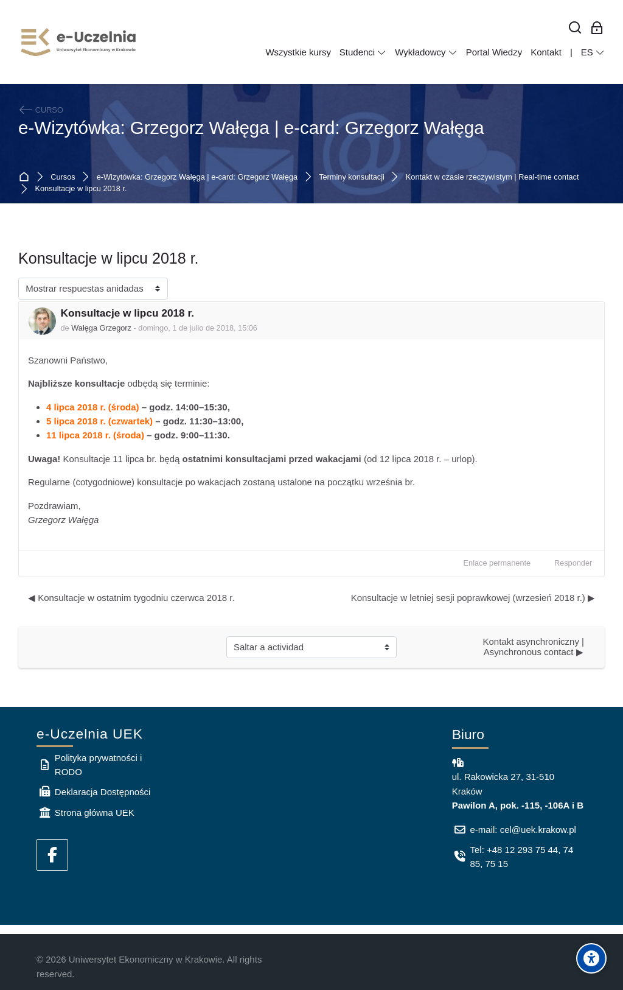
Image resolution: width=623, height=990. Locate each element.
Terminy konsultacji (352, 177)
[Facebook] (52, 855)
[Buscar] (575, 28)
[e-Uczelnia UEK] (79, 42)
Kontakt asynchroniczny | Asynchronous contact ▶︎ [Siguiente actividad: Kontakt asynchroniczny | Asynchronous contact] (534, 646)
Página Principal (26, 177)
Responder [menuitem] (573, 562)
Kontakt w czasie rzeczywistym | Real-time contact (492, 177)
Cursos (62, 177)
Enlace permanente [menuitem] (497, 562)
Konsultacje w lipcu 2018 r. (81, 189)
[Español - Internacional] (593, 52)
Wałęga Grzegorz (101, 327)
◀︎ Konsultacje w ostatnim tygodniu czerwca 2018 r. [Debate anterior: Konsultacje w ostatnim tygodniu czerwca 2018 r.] (131, 597)
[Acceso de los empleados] (597, 28)
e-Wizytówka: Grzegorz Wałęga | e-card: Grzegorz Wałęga (251, 128)
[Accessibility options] (591, 958)
